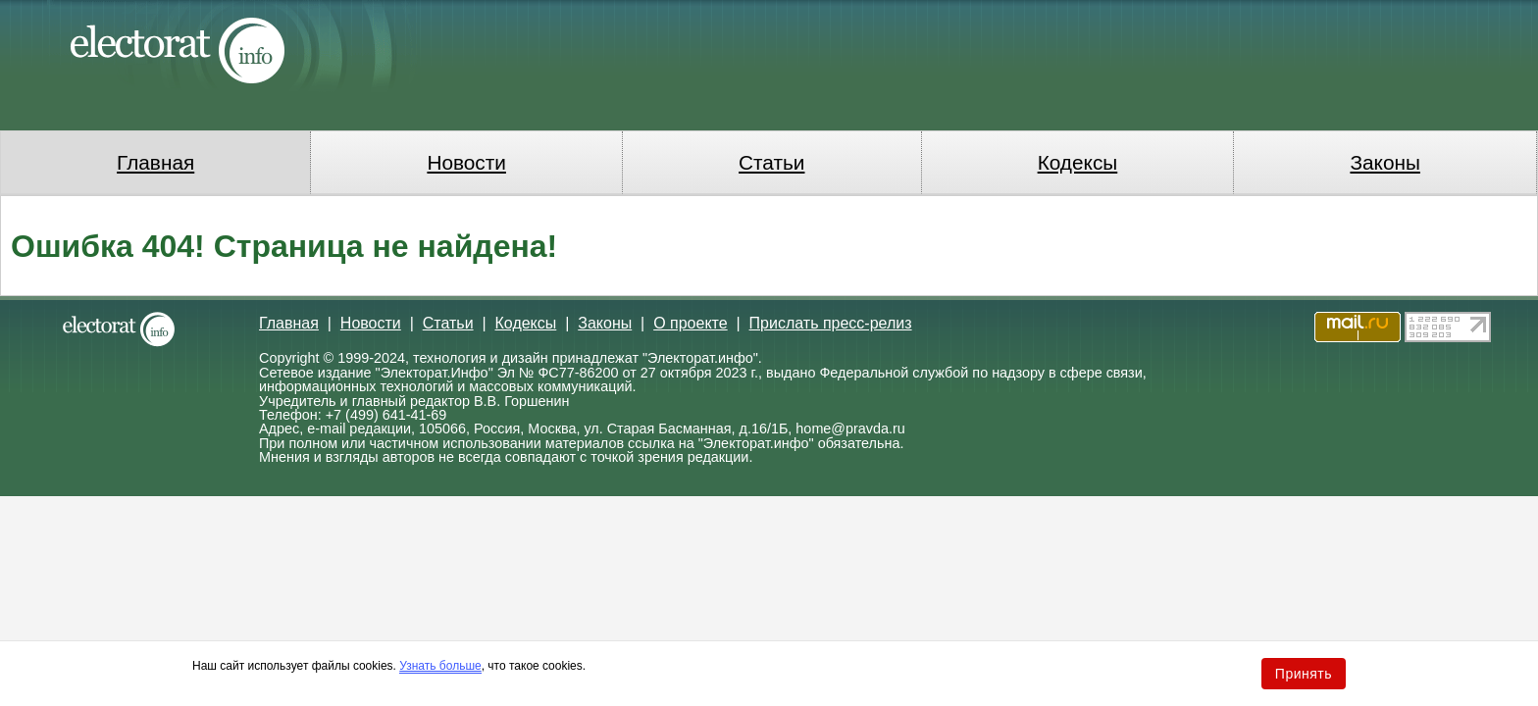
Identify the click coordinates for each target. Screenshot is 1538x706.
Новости (466, 162)
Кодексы (1078, 162)
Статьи (771, 162)
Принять (1303, 673)
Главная (155, 162)
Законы (1384, 162)
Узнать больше (440, 666)
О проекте (690, 323)
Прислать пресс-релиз (830, 323)
